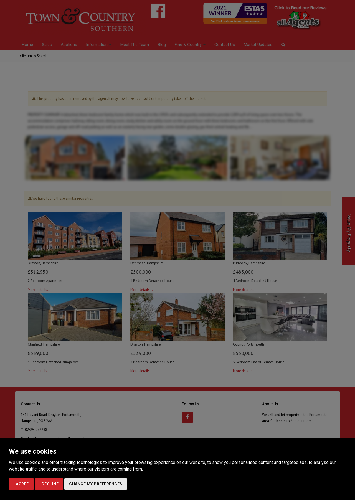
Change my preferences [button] (95, 484)
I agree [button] (21, 484)
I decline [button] (49, 484)
